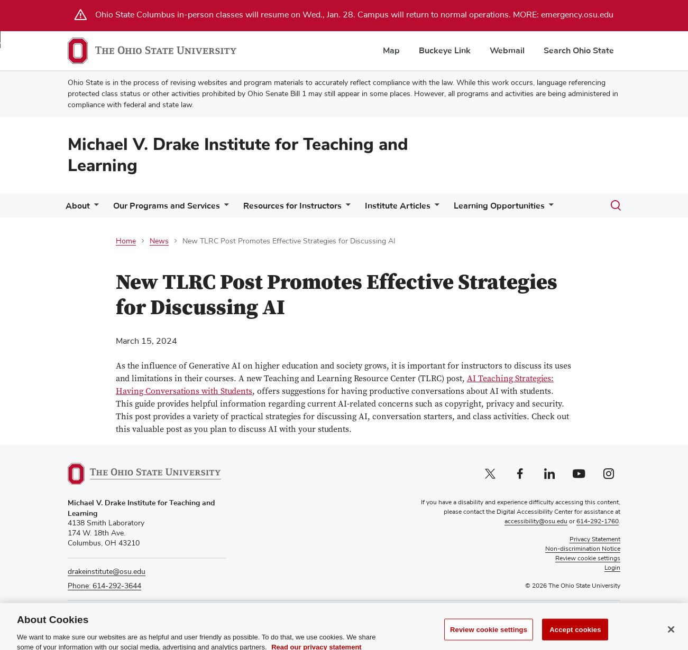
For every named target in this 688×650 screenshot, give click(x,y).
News (159, 241)
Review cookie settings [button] (587, 558)
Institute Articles (397, 206)
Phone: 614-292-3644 (104, 586)
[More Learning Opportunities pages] (549, 208)
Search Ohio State (579, 50)
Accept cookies (575, 638)
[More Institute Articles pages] (434, 208)
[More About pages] (94, 208)
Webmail (507, 50)
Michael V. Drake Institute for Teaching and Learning (238, 155)
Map (391, 50)
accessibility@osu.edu (535, 522)
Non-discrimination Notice (582, 549)
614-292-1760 (597, 522)
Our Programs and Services (166, 206)
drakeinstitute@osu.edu (106, 572)
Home (126, 241)
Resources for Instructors (292, 206)
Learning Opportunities (499, 206)
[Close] (671, 637)
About (78, 206)
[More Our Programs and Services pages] (224, 208)
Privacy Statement (595, 539)
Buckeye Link (445, 50)
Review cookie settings (488, 638)
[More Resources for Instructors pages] (346, 208)
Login (612, 568)
